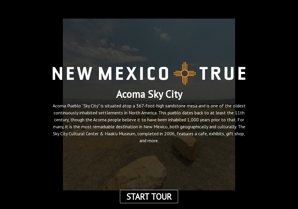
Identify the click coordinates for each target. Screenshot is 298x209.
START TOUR (149, 196)
